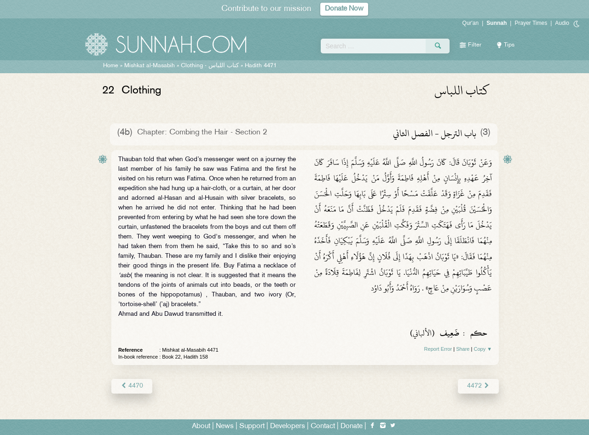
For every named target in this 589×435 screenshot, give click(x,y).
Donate (352, 426)
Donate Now (344, 9)
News (225, 426)
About (201, 426)
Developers (287, 426)
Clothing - (210, 66)
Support (252, 426)
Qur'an (470, 23)
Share (462, 349)
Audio (562, 23)
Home (110, 66)
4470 (132, 386)
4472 (478, 386)
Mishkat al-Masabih (149, 66)
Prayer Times (530, 23)
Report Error (438, 349)
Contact (323, 426)
